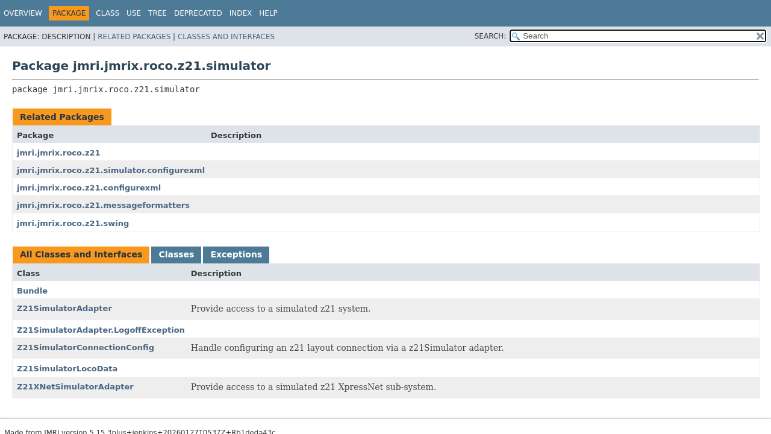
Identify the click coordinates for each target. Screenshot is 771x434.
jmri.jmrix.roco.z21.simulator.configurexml (111, 170)
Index (240, 13)
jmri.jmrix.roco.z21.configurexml (89, 187)
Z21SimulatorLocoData (67, 368)
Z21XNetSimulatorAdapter (75, 386)
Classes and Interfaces (226, 37)
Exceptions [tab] (236, 254)
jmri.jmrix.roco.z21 (59, 152)
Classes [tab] (176, 254)
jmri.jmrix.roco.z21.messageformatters (103, 205)
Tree (157, 13)
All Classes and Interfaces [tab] (81, 254)
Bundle (32, 290)
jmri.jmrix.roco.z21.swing (73, 223)
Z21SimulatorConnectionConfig (85, 347)
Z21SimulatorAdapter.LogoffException (101, 330)
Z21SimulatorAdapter (64, 308)
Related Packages (134, 37)
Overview (23, 13)
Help (268, 13)
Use (133, 13)
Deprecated (198, 13)
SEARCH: (491, 36)
